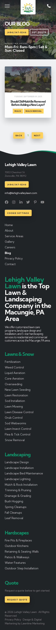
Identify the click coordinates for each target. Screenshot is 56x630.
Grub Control (14, 417)
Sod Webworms (15, 423)
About (9, 230)
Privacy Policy (14, 258)
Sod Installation (15, 401)
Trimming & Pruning (18, 490)
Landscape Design (17, 462)
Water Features (15, 562)
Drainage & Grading (18, 496)
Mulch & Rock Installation (21, 484)
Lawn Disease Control (19, 412)
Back (19, 135)
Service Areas (14, 236)
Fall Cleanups (13, 512)
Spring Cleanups (15, 507)
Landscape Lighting (17, 479)
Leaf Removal (14, 518)
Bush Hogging (14, 501)
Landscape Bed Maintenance (24, 473)
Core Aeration (14, 378)
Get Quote (39, 32)
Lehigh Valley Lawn (20, 165)
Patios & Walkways (17, 557)
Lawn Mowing (14, 406)
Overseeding (13, 384)
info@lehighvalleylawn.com (21, 193)
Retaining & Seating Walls (22, 551)
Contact (10, 264)
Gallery (9, 241)
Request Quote (17, 599)
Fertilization (12, 362)
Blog (8, 253)
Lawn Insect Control (18, 429)
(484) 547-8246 (16, 32)
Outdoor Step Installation (21, 568)
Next (37, 135)
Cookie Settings (18, 213)
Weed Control (14, 367)
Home (9, 225)
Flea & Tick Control (17, 434)
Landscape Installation (19, 468)
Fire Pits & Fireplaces (18, 540)
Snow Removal (15, 440)
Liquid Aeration (15, 373)
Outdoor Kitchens (17, 546)
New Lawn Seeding (17, 389)
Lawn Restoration (16, 395)
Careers (10, 247)
